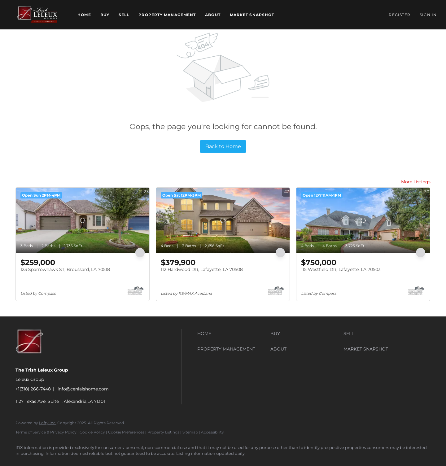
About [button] (213, 14)
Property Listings (163, 432)
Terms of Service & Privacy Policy (46, 432)
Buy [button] (104, 14)
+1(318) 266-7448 (33, 389)
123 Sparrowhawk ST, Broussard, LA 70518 (65, 269)
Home (84, 14)
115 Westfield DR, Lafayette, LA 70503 (341, 269)
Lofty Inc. (47, 422)
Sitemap (190, 432)
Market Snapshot (252, 14)
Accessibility (212, 432)
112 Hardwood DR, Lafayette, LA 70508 (202, 269)
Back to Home (223, 146)
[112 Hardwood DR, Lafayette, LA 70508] (223, 220)
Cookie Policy (92, 432)
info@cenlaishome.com (83, 389)
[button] (37, 15)
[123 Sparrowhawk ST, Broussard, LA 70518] (82, 220)
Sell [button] (124, 14)
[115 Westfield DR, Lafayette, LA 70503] (363, 220)
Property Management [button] (167, 14)
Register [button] (399, 14)
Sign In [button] (428, 14)
